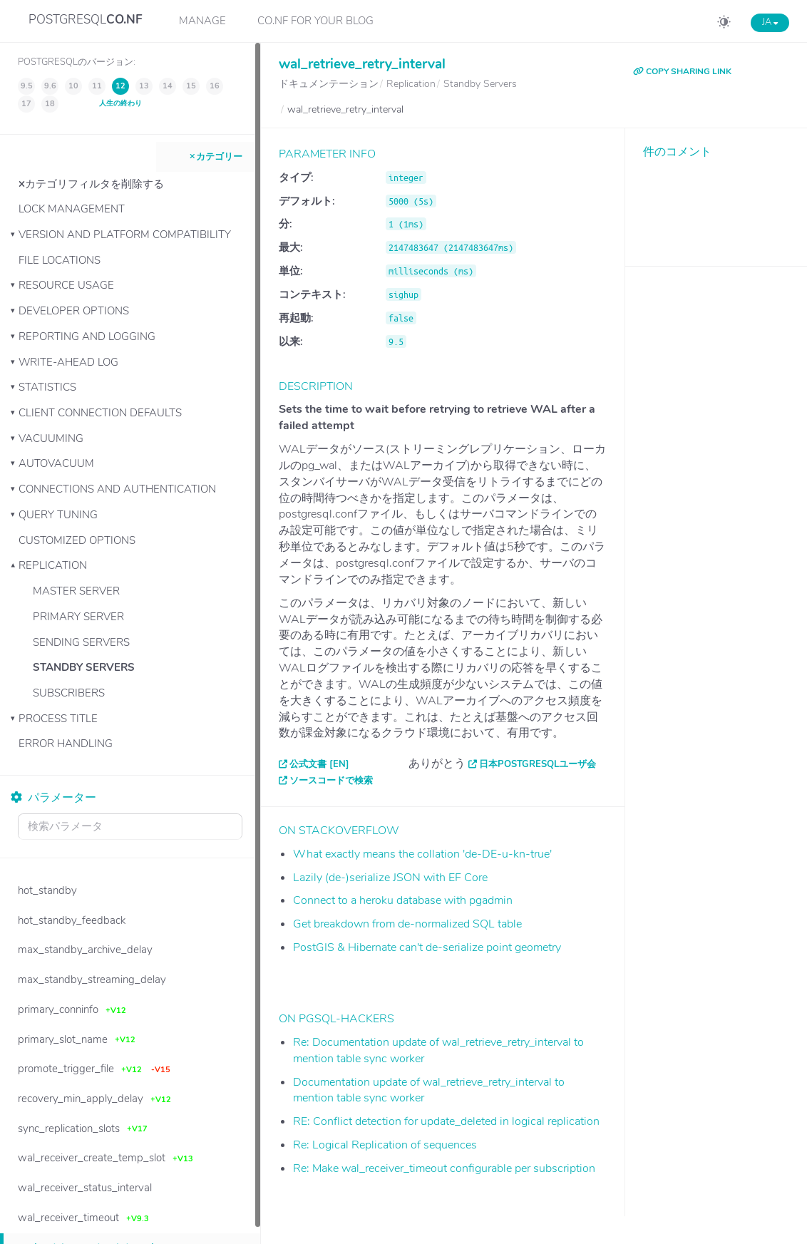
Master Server (76, 591)
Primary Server (78, 617)
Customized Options (77, 540)
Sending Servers (81, 642)
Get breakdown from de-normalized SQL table (407, 924)
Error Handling (66, 743)
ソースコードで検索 (331, 780)
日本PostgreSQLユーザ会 (537, 764)
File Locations (60, 260)
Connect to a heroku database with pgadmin (403, 900)
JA (770, 22)
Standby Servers (84, 667)
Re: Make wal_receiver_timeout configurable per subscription (444, 1168)
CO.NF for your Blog (315, 21)
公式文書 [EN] (319, 764)
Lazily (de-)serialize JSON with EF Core (390, 877)
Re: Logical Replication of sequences (385, 1145)
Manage (202, 21)
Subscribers (69, 693)
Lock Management (72, 209)
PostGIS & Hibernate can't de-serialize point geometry (427, 947)
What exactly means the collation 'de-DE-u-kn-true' (422, 854)
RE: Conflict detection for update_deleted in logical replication (446, 1121)
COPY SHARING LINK (682, 71)
